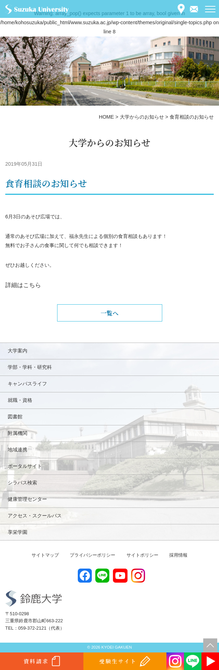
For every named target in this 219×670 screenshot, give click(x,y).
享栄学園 (17, 532)
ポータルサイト (25, 466)
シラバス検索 (22, 482)
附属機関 (17, 433)
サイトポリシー (142, 555)
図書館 (15, 416)
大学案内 (17, 350)
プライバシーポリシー (92, 555)
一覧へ (109, 313)
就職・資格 (20, 400)
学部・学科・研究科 (30, 367)
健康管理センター (27, 499)
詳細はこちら (23, 284)
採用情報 (178, 555)
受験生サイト (118, 661)
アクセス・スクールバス (35, 515)
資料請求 (36, 661)
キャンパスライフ (27, 383)
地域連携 (17, 449)
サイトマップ (45, 555)
